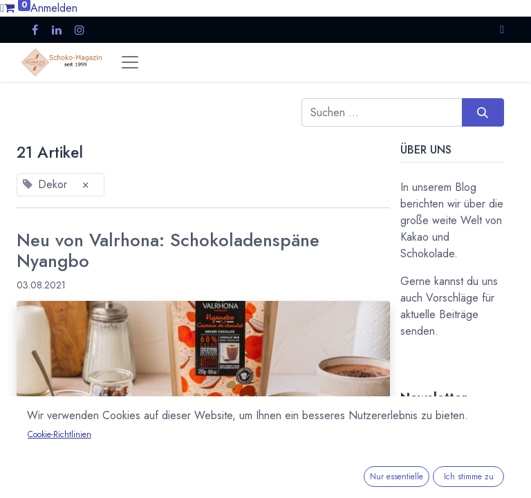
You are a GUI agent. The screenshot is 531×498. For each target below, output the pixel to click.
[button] (502, 29)
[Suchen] (483, 112)
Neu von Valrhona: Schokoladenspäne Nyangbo (168, 251)
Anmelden (53, 8)
